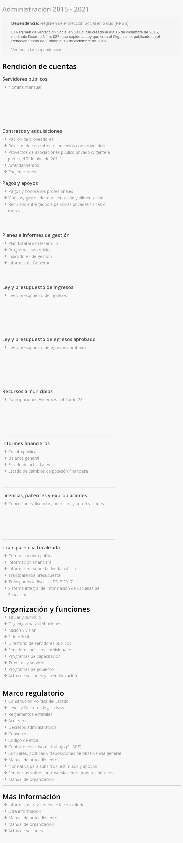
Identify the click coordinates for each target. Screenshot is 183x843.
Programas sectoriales (30, 250)
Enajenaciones (22, 172)
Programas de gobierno (31, 669)
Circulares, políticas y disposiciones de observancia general (64, 753)
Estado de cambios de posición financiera (48, 471)
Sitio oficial (18, 636)
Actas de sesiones (25, 831)
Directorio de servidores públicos (39, 643)
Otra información (24, 811)
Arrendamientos (23, 165)
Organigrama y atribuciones (34, 623)
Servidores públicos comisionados (40, 650)
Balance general (23, 458)
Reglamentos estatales (30, 714)
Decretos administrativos (32, 727)
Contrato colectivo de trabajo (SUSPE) (44, 747)
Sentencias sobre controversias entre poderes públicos (60, 773)
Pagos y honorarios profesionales (40, 191)
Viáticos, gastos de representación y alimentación (55, 198)
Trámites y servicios (27, 663)
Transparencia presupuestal (34, 575)
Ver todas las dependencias (36, 49)
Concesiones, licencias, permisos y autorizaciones (56, 503)
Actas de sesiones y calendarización (42, 676)
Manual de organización (31, 779)
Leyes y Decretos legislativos (36, 707)
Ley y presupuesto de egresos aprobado (47, 347)
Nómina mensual (24, 87)
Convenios (18, 734)
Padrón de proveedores (31, 139)
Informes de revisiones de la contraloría (46, 805)
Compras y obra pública (31, 555)
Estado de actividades (29, 464)
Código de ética (23, 740)
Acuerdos (17, 721)
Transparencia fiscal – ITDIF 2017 (40, 581)
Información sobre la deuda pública (42, 568)
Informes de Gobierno (29, 263)
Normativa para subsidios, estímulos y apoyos (52, 766)
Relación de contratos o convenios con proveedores (58, 145)
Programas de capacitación (34, 656)
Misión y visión (22, 630)
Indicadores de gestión (30, 256)
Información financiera (30, 562)
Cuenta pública (22, 451)
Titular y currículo (24, 617)
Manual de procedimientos (34, 760)
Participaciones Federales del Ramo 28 (45, 399)
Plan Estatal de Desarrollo (33, 243)
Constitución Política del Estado (38, 701)
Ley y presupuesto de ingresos (37, 295)
